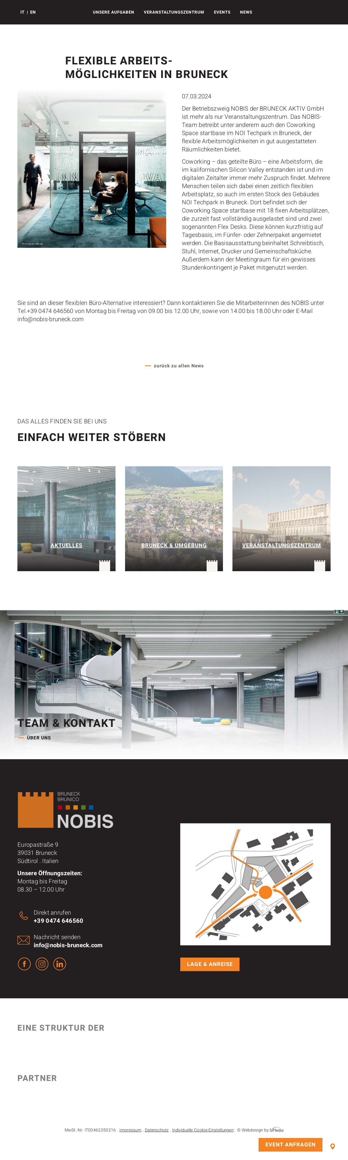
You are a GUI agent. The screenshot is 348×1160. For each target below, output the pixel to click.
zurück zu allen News (179, 365)
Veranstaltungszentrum (281, 545)
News (246, 12)
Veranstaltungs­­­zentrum (174, 12)
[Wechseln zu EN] (33, 12)
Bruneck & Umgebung (174, 545)
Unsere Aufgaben (113, 12)
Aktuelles (66, 545)
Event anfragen (290, 1145)
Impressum (130, 1130)
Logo (11, 12)
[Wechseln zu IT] (24, 12)
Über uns (39, 737)
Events (222, 12)
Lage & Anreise (332, 1146)
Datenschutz (157, 1130)
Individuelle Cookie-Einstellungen (203, 1130)
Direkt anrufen (58, 917)
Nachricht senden (68, 941)
